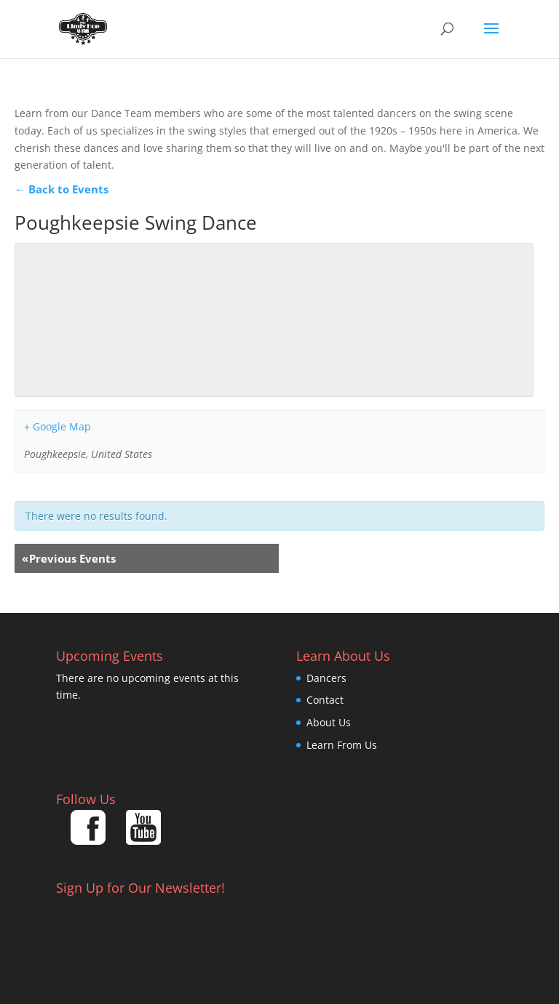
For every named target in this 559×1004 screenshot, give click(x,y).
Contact (325, 700)
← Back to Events (61, 189)
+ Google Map (57, 426)
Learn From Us (341, 745)
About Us (328, 722)
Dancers (326, 678)
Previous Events (69, 558)
